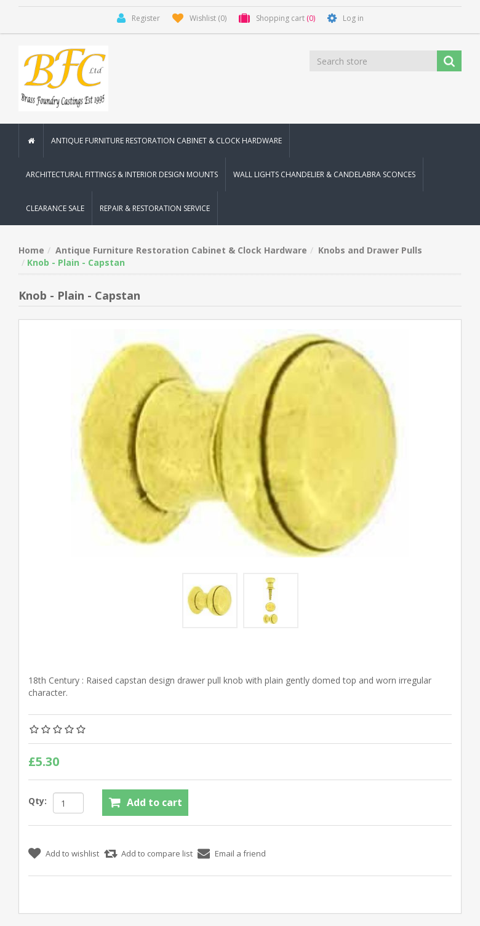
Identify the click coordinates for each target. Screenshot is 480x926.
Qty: (37, 801)
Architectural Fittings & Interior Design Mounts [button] (122, 174)
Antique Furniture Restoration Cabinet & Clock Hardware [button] (166, 140)
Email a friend (240, 853)
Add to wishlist (72, 853)
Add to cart (154, 802)
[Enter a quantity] (68, 802)
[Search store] (374, 60)
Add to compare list (157, 853)
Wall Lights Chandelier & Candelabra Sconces (324, 174)
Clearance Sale (55, 208)
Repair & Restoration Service (155, 208)
